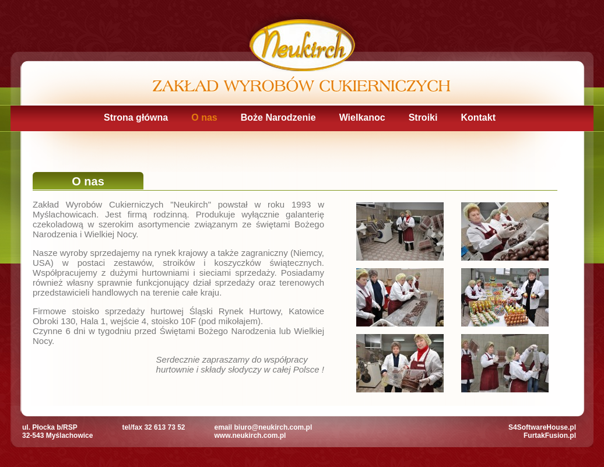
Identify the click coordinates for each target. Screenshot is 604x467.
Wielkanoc (362, 117)
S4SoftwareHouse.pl (542, 427)
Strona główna (136, 117)
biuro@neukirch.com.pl (273, 427)
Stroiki (423, 117)
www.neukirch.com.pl (250, 435)
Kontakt (478, 117)
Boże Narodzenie (278, 117)
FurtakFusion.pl (550, 435)
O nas (204, 117)
